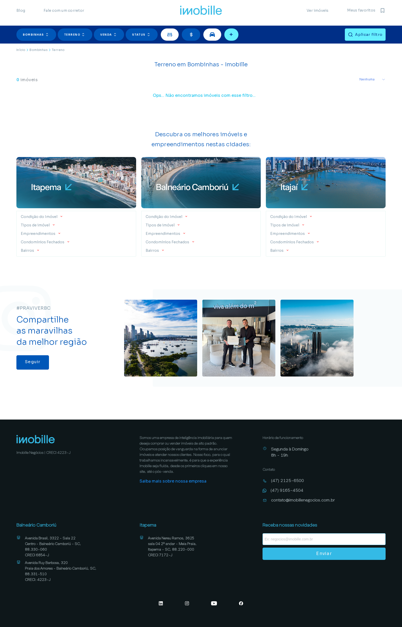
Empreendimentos (38, 233)
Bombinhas (36, 34)
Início (20, 50)
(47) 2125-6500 (287, 480)
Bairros (28, 250)
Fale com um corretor (64, 13)
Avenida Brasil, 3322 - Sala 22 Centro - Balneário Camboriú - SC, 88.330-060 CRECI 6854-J (53, 546)
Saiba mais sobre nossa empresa (172, 481)
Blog (20, 13)
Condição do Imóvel (39, 216)
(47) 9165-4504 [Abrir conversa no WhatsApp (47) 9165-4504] (286, 490)
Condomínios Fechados (43, 242)
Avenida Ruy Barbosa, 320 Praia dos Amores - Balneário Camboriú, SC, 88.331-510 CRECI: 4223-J (60, 571)
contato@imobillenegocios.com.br (303, 500)
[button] (37, 34)
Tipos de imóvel (36, 225)
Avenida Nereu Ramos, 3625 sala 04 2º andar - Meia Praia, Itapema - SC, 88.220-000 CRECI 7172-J (172, 546)
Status (141, 34)
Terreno (75, 34)
